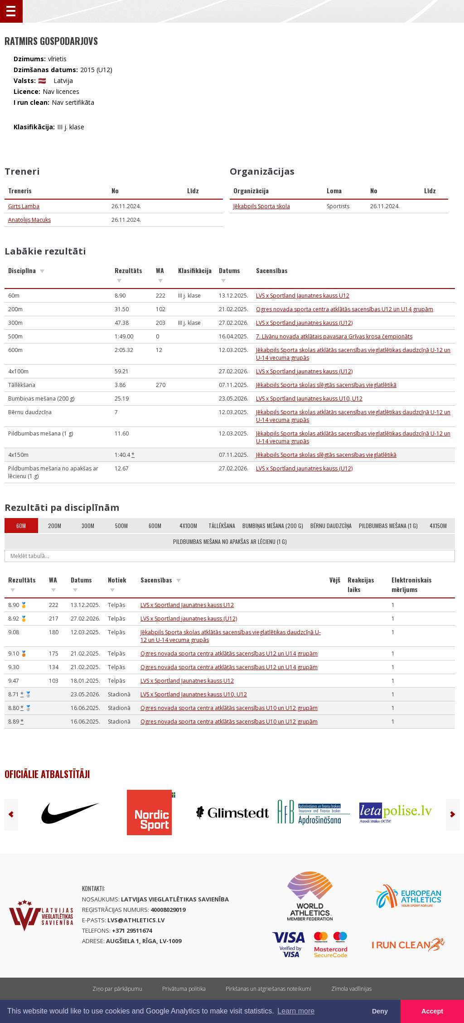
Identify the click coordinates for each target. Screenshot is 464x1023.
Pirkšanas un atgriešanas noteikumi (268, 989)
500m (121, 525)
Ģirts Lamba (23, 206)
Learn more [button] (295, 1011)
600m (155, 525)
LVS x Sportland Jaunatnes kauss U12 (302, 295)
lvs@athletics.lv (135, 920)
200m (54, 525)
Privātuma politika (184, 989)
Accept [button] (432, 1011)
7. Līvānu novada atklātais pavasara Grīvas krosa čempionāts (334, 336)
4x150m (438, 525)
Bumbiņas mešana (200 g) (272, 525)
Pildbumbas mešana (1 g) (388, 525)
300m (88, 525)
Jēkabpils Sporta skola (261, 206)
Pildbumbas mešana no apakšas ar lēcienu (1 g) (230, 541)
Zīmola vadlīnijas (351, 989)
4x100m (188, 525)
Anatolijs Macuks (29, 220)
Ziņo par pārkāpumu (117, 989)
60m (21, 525)
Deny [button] (380, 1011)
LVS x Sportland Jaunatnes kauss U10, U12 (309, 398)
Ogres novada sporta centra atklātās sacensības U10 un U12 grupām (229, 708)
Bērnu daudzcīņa (331, 525)
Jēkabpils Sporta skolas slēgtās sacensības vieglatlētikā (326, 385)
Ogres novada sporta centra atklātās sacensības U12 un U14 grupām (344, 309)
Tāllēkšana (221, 525)
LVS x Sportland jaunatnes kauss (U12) (304, 323)
